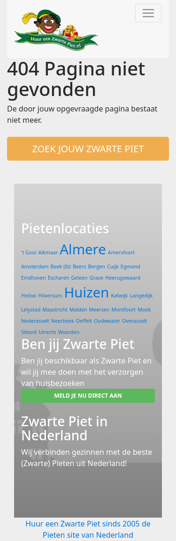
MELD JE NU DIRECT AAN (88, 396)
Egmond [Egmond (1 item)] (130, 266)
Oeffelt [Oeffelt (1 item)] (84, 321)
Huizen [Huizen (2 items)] (86, 292)
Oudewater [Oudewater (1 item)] (107, 321)
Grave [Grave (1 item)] (96, 277)
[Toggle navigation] (148, 13)
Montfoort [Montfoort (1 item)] (124, 309)
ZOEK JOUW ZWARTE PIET (88, 148)
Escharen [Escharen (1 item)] (58, 277)
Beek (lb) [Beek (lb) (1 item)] (61, 266)
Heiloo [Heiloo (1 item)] (28, 295)
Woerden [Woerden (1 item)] (69, 332)
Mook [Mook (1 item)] (144, 309)
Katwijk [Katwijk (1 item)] (119, 295)
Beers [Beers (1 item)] (79, 266)
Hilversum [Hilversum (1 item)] (50, 295)
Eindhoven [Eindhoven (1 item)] (33, 277)
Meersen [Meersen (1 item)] (99, 309)
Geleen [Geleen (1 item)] (79, 277)
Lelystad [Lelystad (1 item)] (30, 309)
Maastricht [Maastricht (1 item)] (54, 309)
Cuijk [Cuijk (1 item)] (113, 266)
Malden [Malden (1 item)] (78, 309)
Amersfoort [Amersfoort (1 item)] (121, 252)
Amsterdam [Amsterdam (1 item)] (34, 266)
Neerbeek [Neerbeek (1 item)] (62, 321)
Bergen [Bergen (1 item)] (96, 266)
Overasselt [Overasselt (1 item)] (134, 321)
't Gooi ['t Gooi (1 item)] (28, 252)
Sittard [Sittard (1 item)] (29, 332)
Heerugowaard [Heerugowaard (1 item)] (122, 277)
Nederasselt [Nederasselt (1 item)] (35, 321)
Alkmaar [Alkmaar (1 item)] (48, 252)
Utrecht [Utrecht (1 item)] (47, 332)
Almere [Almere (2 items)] (83, 249)
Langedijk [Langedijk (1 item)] (141, 295)
